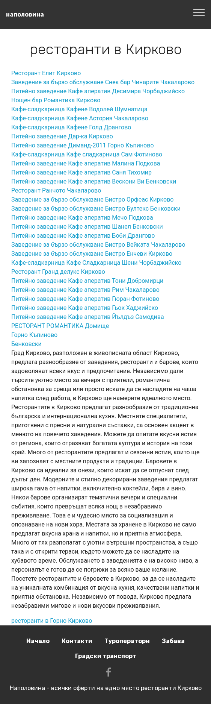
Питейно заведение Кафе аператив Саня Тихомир (81, 172)
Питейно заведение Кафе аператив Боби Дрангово (83, 235)
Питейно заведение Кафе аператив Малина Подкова (85, 163)
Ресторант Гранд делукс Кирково (58, 271)
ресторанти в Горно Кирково (51, 620)
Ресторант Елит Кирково (46, 73)
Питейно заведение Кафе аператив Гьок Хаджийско (84, 307)
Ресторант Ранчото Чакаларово (56, 190)
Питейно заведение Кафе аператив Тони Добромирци (87, 280)
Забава (173, 641)
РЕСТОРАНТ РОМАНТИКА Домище (60, 325)
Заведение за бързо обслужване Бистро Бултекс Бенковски (96, 208)
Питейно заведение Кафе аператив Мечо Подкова (82, 217)
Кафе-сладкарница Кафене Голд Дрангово (71, 127)
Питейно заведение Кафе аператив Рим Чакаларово (85, 289)
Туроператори (127, 641)
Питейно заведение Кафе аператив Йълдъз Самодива (87, 316)
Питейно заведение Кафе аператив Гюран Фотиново (85, 298)
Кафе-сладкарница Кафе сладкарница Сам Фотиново (86, 154)
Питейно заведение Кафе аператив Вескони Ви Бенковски (93, 181)
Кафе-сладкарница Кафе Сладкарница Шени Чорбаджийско (96, 262)
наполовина (25, 14)
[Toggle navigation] (199, 12)
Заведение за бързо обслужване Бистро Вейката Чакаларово (98, 244)
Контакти (77, 641)
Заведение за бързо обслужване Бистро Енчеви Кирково (91, 253)
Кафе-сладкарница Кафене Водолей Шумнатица (79, 109)
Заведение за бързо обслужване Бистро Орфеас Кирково (92, 199)
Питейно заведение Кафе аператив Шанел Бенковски (87, 226)
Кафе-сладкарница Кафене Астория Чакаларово (79, 118)
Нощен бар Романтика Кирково (55, 100)
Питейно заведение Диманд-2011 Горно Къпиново (82, 145)
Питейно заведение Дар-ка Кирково (62, 136)
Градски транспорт (105, 656)
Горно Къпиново (34, 334)
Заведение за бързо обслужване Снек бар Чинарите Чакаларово (102, 82)
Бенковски (26, 343)
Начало (38, 641)
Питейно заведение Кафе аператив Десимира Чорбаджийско (98, 91)
